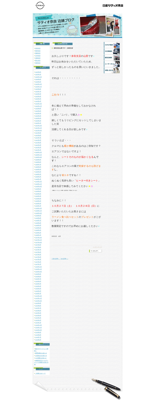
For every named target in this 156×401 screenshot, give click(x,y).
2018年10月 (38, 213)
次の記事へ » (64, 258)
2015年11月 (38, 298)
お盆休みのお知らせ (41, 355)
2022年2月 (38, 120)
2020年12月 (38, 152)
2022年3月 (38, 118)
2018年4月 (38, 228)
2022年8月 (38, 108)
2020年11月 (38, 155)
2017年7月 (38, 249)
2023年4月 (38, 96)
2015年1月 (38, 322)
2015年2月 (38, 320)
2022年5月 (38, 113)
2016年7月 (38, 279)
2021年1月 (38, 150)
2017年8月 (38, 247)
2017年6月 (38, 252)
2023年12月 (38, 84)
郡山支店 (37, 60)
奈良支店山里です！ (60, 48)
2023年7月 (38, 91)
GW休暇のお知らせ (40, 358)
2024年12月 (38, 77)
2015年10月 (38, 301)
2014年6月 (38, 340)
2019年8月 (38, 191)
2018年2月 (38, 232)
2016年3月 (38, 288)
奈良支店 (37, 48)
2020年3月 (38, 174)
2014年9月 (38, 332)
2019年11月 (38, 184)
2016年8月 (38, 276)
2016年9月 (38, 274)
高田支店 (37, 63)
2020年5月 (38, 169)
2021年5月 (38, 140)
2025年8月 (38, 72)
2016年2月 (38, 291)
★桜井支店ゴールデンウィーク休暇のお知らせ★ (41, 362)
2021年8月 (38, 135)
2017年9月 (38, 245)
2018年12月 (38, 208)
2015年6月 (38, 310)
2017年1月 (38, 264)
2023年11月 (38, 86)
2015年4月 (38, 315)
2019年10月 (38, 186)
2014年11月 (38, 327)
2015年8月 (38, 305)
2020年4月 (38, 172)
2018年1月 (38, 235)
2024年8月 (38, 79)
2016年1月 (38, 293)
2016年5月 (38, 283)
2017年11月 (38, 240)
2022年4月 (38, 116)
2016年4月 (38, 286)
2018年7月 (38, 220)
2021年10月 (38, 130)
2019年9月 (38, 189)
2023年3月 (38, 99)
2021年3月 (38, 145)
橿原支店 (37, 53)
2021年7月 (38, 137)
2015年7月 (38, 308)
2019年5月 (38, 196)
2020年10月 (38, 157)
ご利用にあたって (40, 373)
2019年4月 (38, 198)
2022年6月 (38, 111)
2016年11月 (38, 269)
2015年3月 (38, 318)
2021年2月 (38, 147)
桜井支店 (37, 51)
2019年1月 (38, 206)
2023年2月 (38, 101)
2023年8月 (38, 89)
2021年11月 (38, 128)
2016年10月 (38, 271)
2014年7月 (38, 337)
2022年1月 (38, 123)
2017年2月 (38, 262)
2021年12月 (38, 125)
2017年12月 (38, 237)
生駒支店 (37, 58)
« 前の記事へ (56, 258)
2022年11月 (38, 106)
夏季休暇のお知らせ (41, 353)
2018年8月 (38, 218)
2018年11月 (38, 210)
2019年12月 (38, 181)
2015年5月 (38, 313)
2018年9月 (38, 215)
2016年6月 (38, 281)
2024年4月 (38, 82)
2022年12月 (38, 103)
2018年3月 (38, 230)
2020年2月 (38, 176)
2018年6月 (38, 223)
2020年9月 (38, 159)
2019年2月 (38, 203)
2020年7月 (38, 164)
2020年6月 (38, 167)
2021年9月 (38, 133)
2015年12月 (38, 296)
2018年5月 (38, 225)
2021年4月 (38, 142)
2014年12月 (38, 325)
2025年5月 (38, 74)
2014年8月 (38, 335)
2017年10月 (38, 242)
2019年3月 (38, 201)
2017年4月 (38, 257)
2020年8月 (38, 162)
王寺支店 (37, 55)
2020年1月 (38, 179)
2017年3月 (38, 259)
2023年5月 (38, 94)
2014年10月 (38, 330)
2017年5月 (38, 254)
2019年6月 (38, 193)
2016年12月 (38, 266)
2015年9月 (38, 303)
